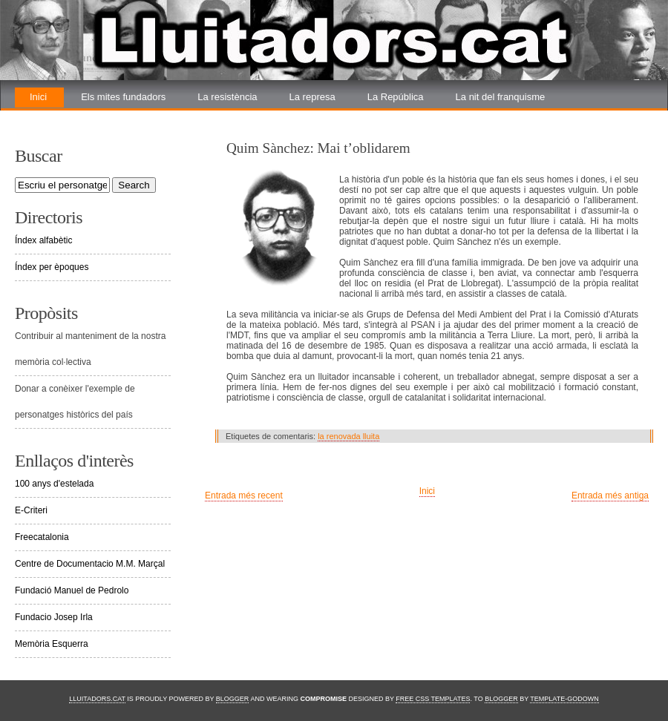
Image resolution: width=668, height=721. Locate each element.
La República (395, 96)
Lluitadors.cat (97, 698)
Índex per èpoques (51, 267)
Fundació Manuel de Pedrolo (71, 590)
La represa (312, 96)
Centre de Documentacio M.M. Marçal (90, 564)
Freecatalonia (42, 537)
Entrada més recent (244, 495)
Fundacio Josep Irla (54, 617)
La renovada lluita (68, 116)
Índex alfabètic (43, 240)
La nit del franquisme (501, 96)
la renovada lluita (348, 436)
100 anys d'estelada (54, 483)
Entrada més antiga (610, 495)
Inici (38, 96)
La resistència (227, 96)
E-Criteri (31, 510)
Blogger (232, 698)
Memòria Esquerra (51, 644)
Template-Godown (564, 698)
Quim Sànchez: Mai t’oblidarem (318, 148)
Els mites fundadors (123, 96)
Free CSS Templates (433, 698)
